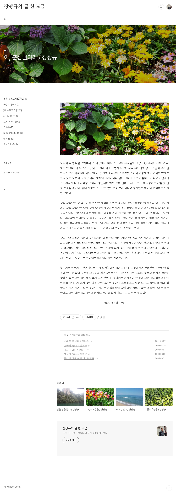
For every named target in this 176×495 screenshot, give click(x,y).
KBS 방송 (13, 133)
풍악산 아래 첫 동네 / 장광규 (79, 358)
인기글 (16, 172)
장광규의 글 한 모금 (24, 6)
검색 (161, 6)
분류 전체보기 (15, 98)
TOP (169, 488)
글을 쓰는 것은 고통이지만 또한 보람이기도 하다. (85, 433)
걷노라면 (10, 144)
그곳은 (67, 335)
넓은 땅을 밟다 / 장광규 (76, 341)
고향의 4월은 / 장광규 (75, 345)
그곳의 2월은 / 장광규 (75, 354)
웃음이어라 (11, 104)
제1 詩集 (10, 116)
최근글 (6, 172)
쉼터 (8, 138)
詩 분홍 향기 (12, 110)
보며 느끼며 (11, 121)
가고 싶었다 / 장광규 (75, 349)
